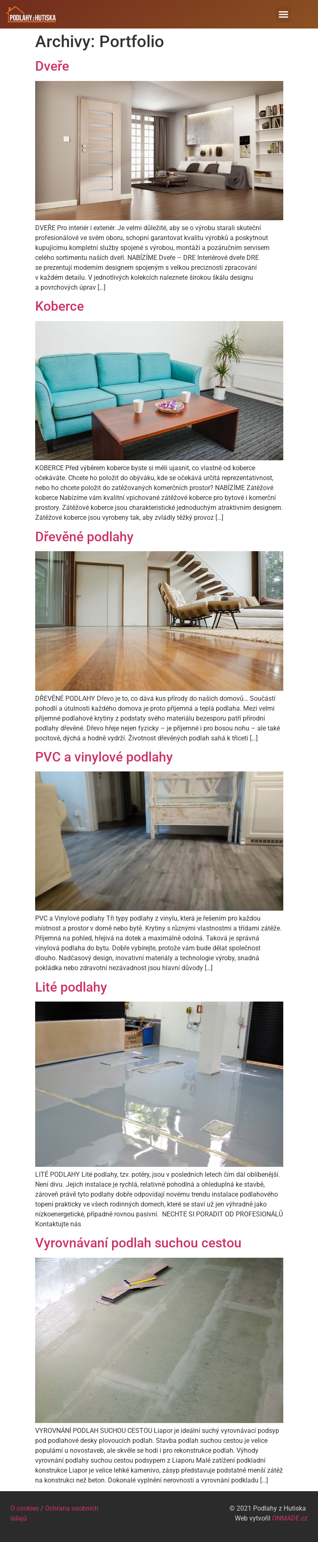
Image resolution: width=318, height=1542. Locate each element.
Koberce (59, 306)
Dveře (52, 66)
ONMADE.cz (290, 1518)
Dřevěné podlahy (84, 537)
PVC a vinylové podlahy (104, 757)
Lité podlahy (71, 987)
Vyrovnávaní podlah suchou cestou (138, 1243)
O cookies (24, 1508)
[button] (283, 14)
